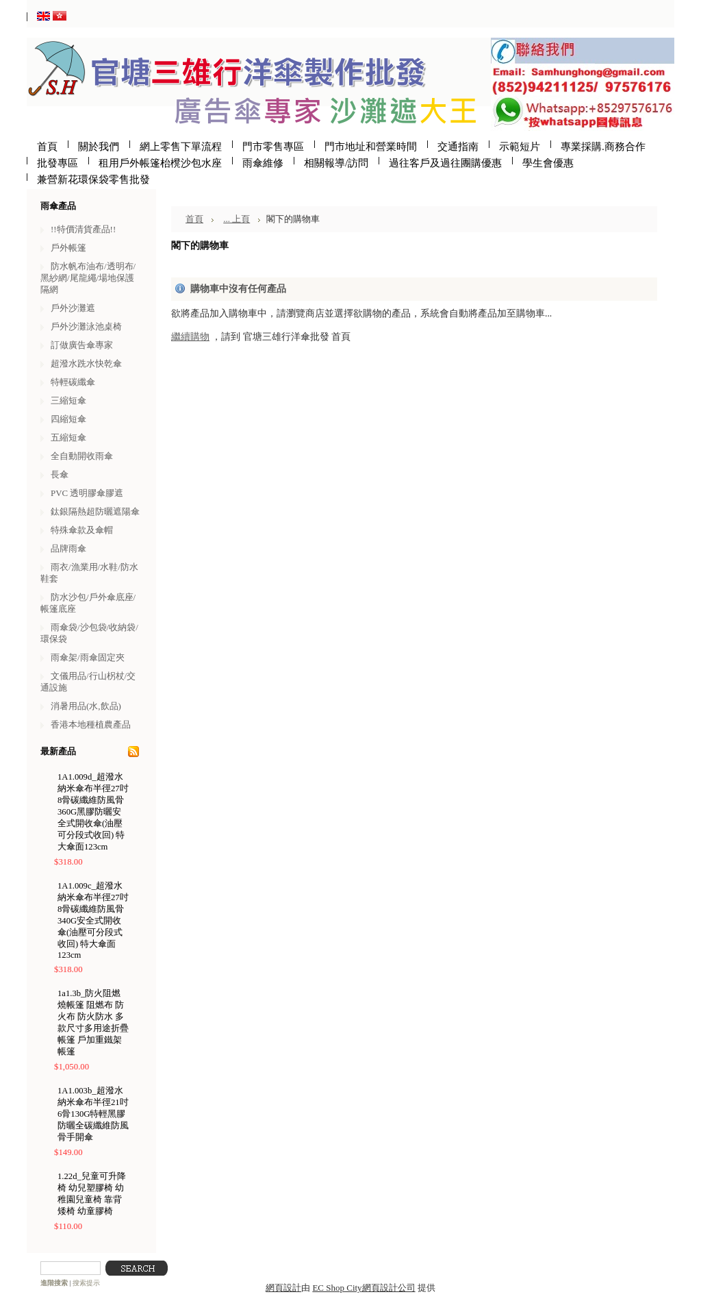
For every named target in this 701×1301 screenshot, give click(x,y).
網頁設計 (283, 1288)
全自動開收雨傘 (82, 456)
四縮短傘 (68, 419)
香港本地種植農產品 (91, 724)
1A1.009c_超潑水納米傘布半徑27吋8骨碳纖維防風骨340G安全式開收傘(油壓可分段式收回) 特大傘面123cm (93, 920)
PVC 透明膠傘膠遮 (87, 493)
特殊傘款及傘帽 (82, 530)
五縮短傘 (68, 437)
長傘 (59, 474)
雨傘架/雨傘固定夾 (88, 657)
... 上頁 (236, 219)
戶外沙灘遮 (73, 308)
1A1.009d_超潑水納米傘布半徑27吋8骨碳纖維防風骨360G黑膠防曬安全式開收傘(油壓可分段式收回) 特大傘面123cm (93, 812)
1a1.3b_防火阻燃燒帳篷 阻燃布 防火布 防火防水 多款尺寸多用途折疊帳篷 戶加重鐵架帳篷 (93, 1022)
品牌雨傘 (68, 548)
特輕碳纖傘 (73, 382)
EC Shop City (336, 1288)
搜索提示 (86, 1283)
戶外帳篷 (68, 248)
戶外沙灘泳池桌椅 (86, 326)
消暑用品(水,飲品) (86, 706)
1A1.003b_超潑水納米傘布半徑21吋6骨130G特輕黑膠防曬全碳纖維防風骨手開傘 (93, 1114)
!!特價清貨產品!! (83, 229)
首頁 (194, 219)
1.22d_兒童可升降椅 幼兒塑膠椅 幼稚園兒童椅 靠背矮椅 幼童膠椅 (92, 1194)
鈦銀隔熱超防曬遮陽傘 (95, 511)
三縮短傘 (68, 400)
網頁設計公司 (389, 1288)
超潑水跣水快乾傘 (86, 363)
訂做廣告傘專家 (82, 345)
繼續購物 (190, 337)
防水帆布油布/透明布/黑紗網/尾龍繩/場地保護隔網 (88, 278)
